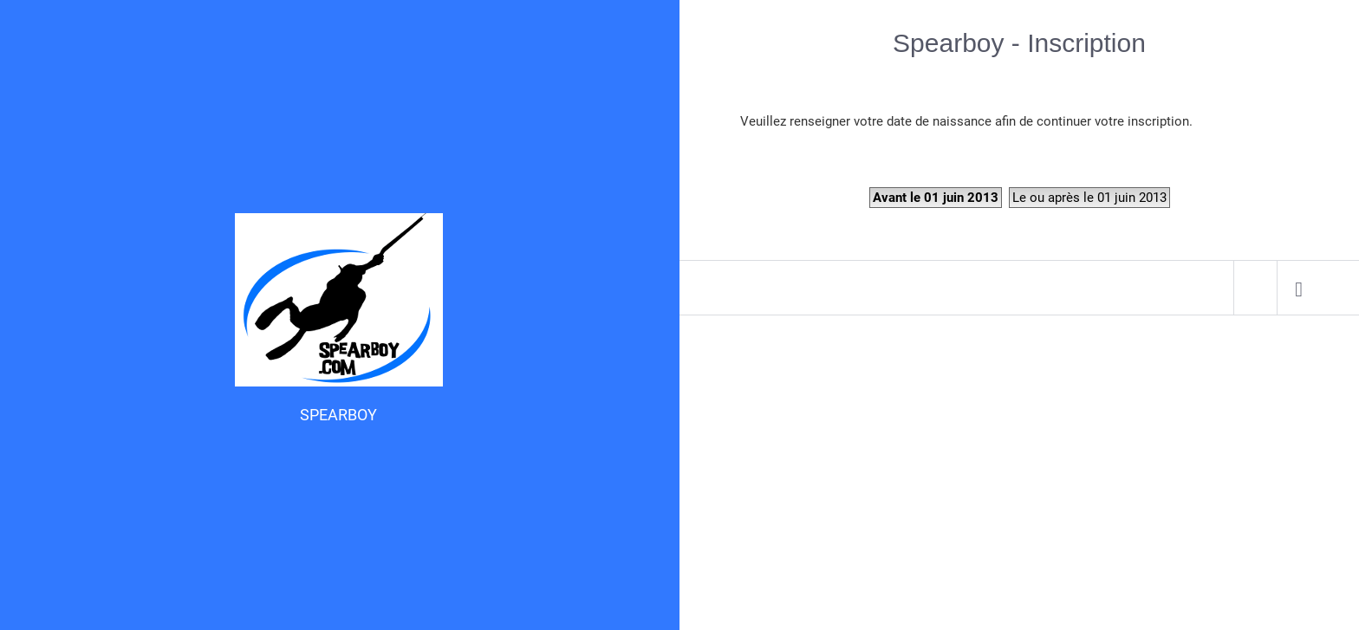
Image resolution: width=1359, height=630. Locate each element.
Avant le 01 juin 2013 (935, 197)
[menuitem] (1299, 288)
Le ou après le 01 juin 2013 (1089, 197)
